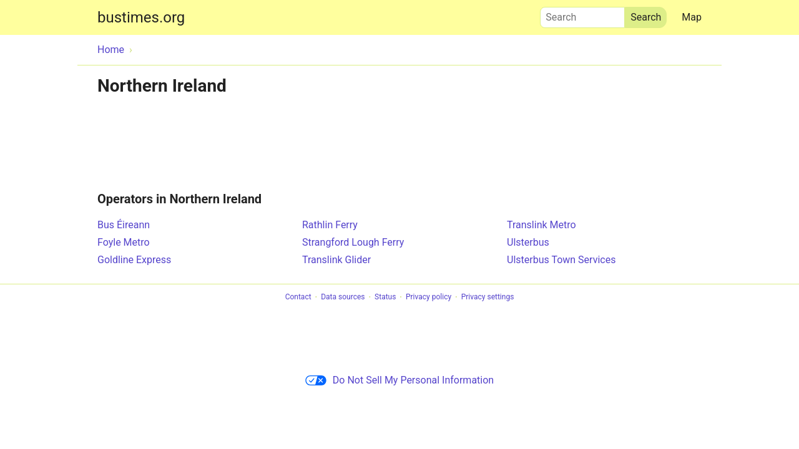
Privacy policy (428, 297)
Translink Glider (336, 260)
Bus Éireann (123, 225)
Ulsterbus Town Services (561, 260)
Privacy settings (487, 297)
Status (385, 297)
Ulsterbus (528, 242)
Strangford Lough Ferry (353, 242)
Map (692, 17)
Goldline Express (134, 260)
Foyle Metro (123, 242)
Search (582, 14)
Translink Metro (541, 225)
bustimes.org (141, 17)
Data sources (343, 297)
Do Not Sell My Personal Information (399, 380)
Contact (298, 297)
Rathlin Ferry (330, 225)
